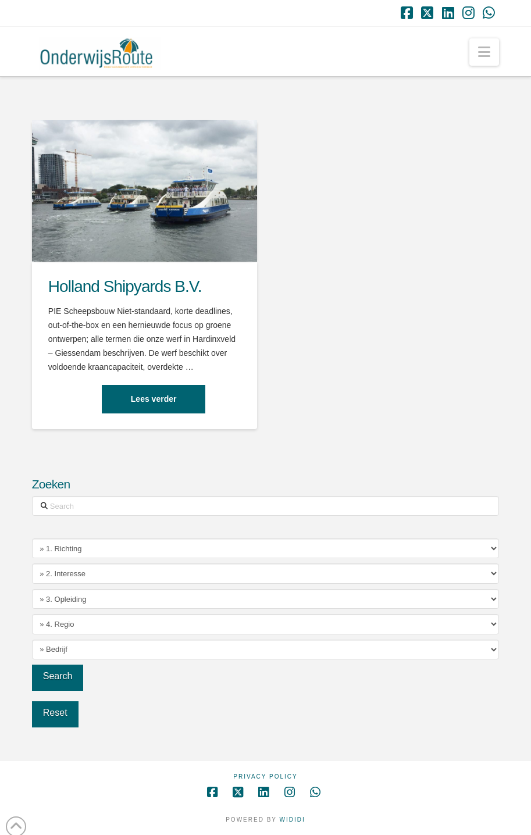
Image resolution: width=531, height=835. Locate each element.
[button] (484, 52)
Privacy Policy (265, 776)
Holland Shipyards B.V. (125, 286)
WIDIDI (292, 819)
